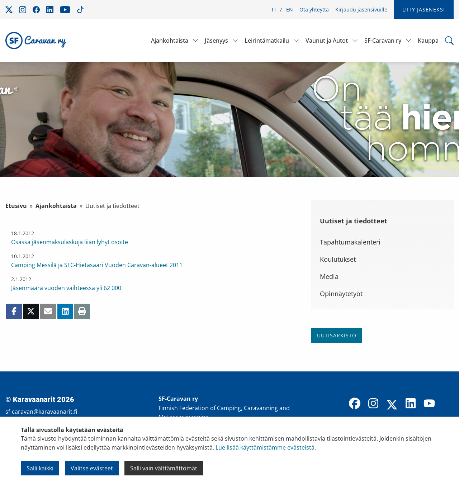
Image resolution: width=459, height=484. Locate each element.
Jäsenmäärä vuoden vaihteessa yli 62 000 (66, 288)
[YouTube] (429, 404)
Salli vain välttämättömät (163, 468)
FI (274, 9)
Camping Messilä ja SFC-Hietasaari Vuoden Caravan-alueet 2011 (97, 265)
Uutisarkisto (336, 335)
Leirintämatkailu (267, 40)
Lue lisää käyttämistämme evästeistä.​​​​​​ (266, 447)
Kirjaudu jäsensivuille (361, 9)
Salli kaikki (40, 468)
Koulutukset (338, 259)
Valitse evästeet (92, 468)
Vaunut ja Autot (327, 40)
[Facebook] (354, 404)
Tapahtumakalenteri (350, 242)
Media (329, 276)
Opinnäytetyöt (341, 293)
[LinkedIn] (410, 404)
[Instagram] (373, 404)
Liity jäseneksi (423, 9)
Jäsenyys (216, 40)
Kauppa (428, 40)
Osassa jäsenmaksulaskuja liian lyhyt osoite (69, 242)
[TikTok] (448, 404)
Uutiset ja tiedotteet (353, 221)
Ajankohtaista (169, 40)
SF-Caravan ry (382, 40)
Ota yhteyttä (314, 9)
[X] (392, 405)
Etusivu (16, 206)
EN (289, 9)
